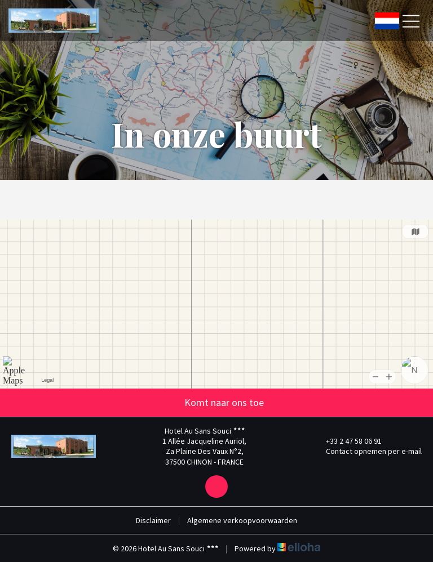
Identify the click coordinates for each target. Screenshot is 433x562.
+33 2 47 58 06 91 (347, 441)
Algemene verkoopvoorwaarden (242, 520)
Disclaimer (153, 520)
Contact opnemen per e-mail (367, 451)
